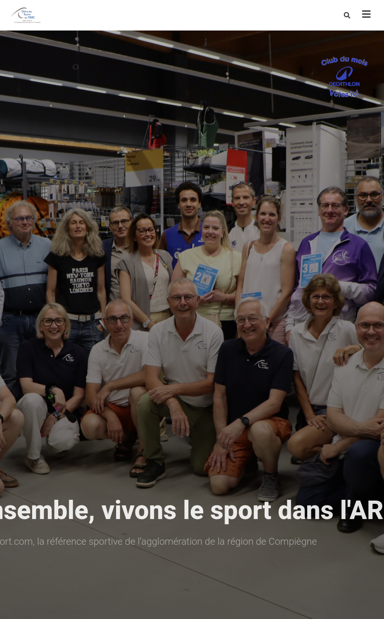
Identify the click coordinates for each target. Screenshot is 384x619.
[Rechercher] (347, 15)
